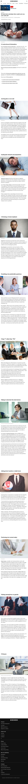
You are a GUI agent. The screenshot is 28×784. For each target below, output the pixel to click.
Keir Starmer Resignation (5, 723)
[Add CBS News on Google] (6, 19)
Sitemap (2, 761)
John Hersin (3, 677)
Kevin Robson (10, 52)
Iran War (4, 3)
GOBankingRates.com (20, 74)
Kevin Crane (14, 125)
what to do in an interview (10, 46)
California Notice (4, 744)
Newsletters (3, 754)
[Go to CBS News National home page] (14, 1)
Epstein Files (9, 3)
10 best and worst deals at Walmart (9, 81)
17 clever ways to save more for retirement (10, 79)
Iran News (2, 725)
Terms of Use (3, 748)
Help (2, 770)
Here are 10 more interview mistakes (8, 67)
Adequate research (5, 178)
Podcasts (2, 756)
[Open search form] (26, 1)
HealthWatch (21, 3)
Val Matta (22, 59)
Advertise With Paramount (5, 767)
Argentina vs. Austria (4, 728)
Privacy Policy (3, 743)
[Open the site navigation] (5, 1)
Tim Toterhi (3, 247)
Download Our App (4, 757)
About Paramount (4, 765)
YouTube (2, 733)
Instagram (2, 736)
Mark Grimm (3, 561)
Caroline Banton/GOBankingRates (9, 44)
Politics (16, 3)
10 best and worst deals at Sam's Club (10, 83)
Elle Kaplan (3, 619)
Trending (2, 12)
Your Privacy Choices (4, 746)
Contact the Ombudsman (5, 774)
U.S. (1, 3)
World (13, 3)
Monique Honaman (10, 433)
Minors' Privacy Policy (5, 749)
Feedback (2, 772)
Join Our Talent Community (6, 769)
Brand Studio (3, 759)
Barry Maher (9, 184)
